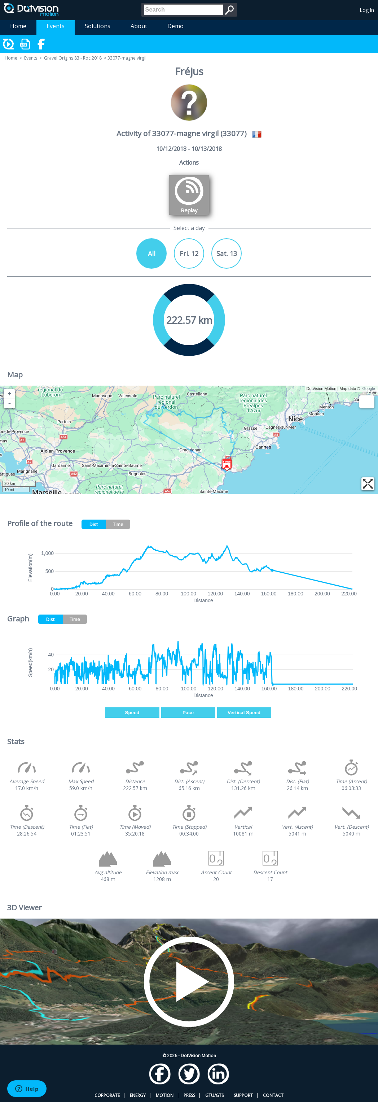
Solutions (97, 26)
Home (18, 26)
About (139, 26)
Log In (367, 9)
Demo (175, 26)
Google (368, 388)
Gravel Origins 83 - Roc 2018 (73, 58)
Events (56, 26)
